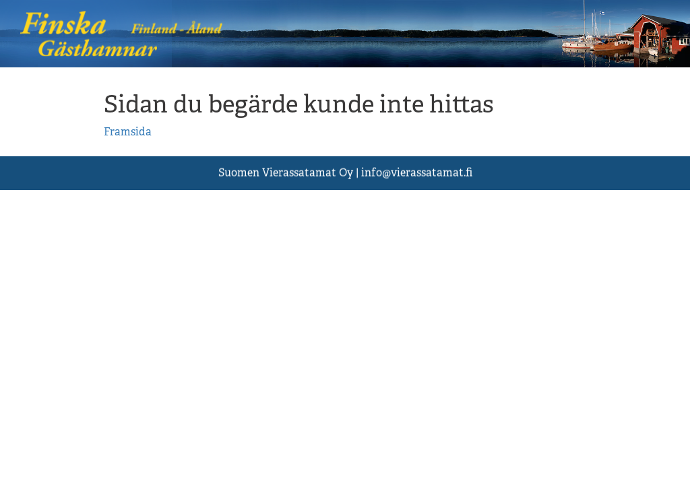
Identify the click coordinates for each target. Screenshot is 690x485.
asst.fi (416, 173)
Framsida (128, 132)
